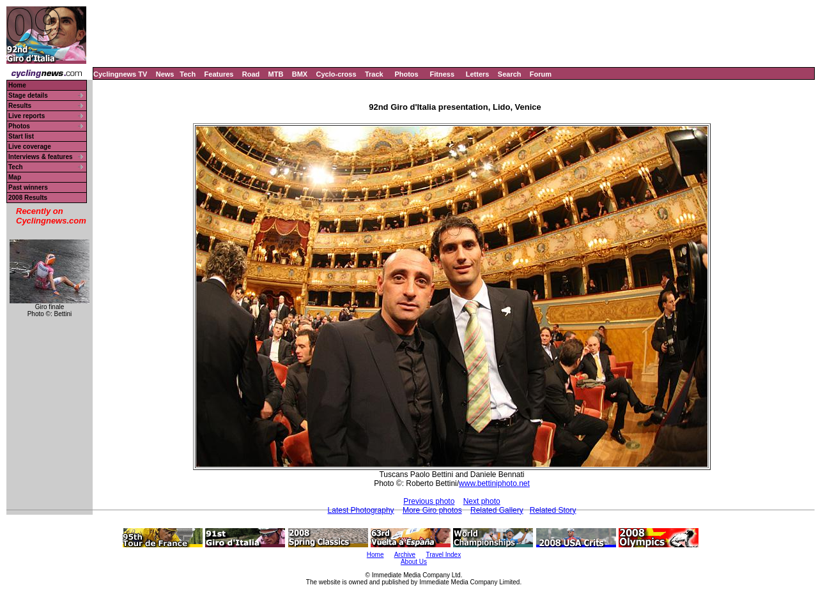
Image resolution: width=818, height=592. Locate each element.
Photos (406, 74)
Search (509, 74)
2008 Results (27, 197)
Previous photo (428, 501)
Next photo (481, 501)
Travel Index (443, 554)
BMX (299, 74)
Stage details (28, 95)
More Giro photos (432, 510)
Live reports (26, 115)
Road (251, 74)
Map (14, 177)
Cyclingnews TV (120, 74)
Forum (541, 74)
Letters (478, 74)
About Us (414, 561)
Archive (404, 554)
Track (374, 74)
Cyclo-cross (336, 74)
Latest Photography (361, 510)
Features (219, 74)
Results (19, 105)
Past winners (28, 187)
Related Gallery (496, 510)
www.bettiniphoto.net (494, 483)
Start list (21, 136)
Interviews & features (40, 156)
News (165, 74)
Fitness (441, 74)
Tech (188, 74)
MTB (276, 74)
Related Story (553, 510)
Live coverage (29, 146)
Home (17, 85)
